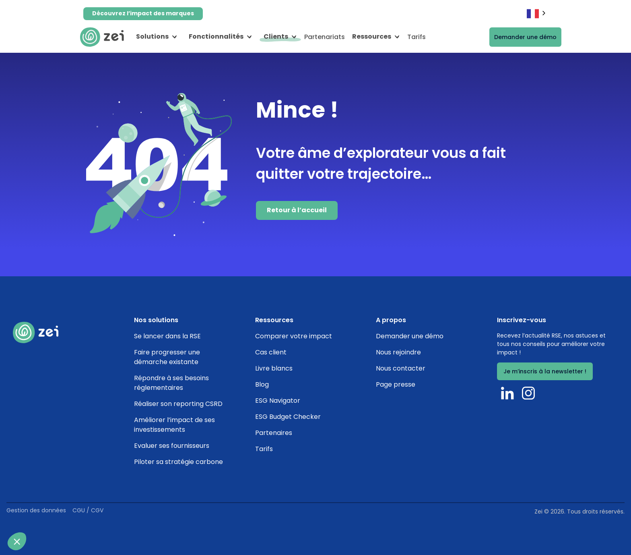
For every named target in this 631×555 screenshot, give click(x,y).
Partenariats (324, 37)
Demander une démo (525, 37)
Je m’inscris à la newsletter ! (544, 371)
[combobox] (537, 13)
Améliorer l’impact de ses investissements (174, 424)
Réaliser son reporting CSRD (178, 403)
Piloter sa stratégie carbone (178, 461)
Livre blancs (274, 368)
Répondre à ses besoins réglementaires (171, 382)
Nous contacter (400, 368)
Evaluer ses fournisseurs (171, 445)
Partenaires (273, 432)
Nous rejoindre (398, 352)
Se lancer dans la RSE (167, 336)
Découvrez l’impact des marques (143, 13)
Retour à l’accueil (297, 210)
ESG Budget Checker (288, 416)
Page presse (395, 384)
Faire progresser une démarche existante (167, 357)
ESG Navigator (277, 400)
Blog (262, 384)
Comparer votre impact (293, 336)
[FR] (537, 13)
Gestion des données (36, 510)
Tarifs (416, 37)
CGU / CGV (87, 510)
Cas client (271, 352)
